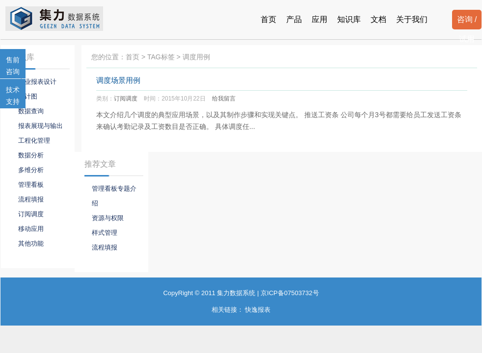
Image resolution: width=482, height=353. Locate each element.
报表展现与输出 (40, 125)
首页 (268, 19)
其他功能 (31, 243)
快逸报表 (257, 309)
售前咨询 (13, 66)
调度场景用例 (118, 80)
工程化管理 (34, 140)
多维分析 (31, 170)
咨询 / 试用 (467, 22)
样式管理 (104, 232)
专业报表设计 (37, 81)
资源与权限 (108, 218)
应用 (319, 19)
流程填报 (31, 199)
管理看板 (31, 184)
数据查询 (31, 111)
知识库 (349, 19)
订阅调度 (125, 98)
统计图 (27, 96)
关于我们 (412, 19)
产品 (294, 19)
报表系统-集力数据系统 (62, 18)
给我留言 (224, 98)
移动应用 (31, 228)
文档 (378, 19)
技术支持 (13, 95)
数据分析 (31, 155)
